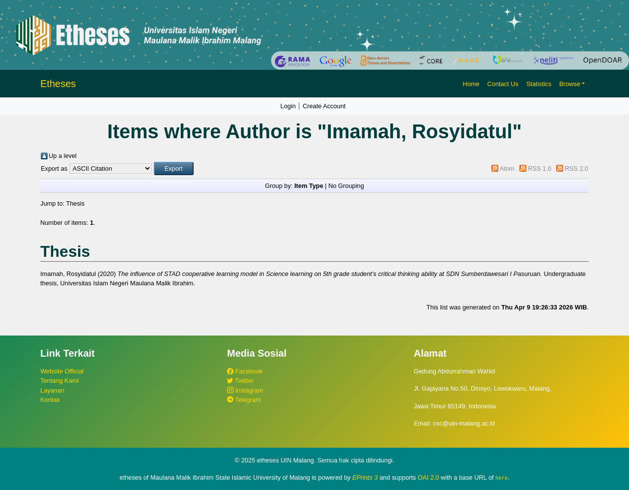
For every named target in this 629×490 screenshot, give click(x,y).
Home (470, 84)
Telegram (244, 399)
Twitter (240, 380)
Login (288, 106)
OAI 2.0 (428, 477)
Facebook (245, 371)
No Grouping (346, 185)
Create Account (324, 106)
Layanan (52, 390)
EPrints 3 (365, 477)
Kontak (50, 399)
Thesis (75, 203)
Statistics (538, 84)
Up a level (63, 155)
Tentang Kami (59, 380)
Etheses (58, 83)
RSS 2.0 (576, 168)
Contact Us (502, 84)
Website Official (62, 371)
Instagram (245, 390)
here (501, 477)
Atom (507, 168)
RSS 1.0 (539, 168)
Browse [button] (569, 84)
